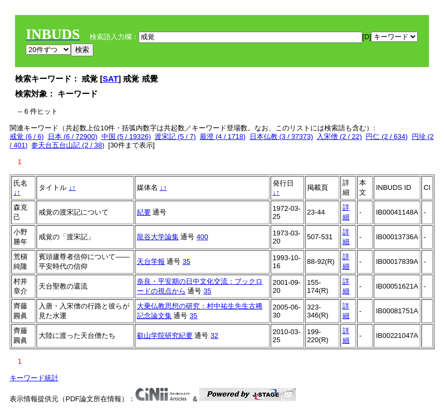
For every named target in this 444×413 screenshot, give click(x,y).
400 (202, 237)
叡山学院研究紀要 (165, 335)
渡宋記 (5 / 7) (175, 136)
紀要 (144, 212)
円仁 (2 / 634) (386, 136)
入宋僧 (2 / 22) (339, 136)
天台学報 (151, 261)
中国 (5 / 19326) (126, 136)
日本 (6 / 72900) (73, 136)
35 (186, 261)
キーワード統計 (34, 378)
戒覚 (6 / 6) (27, 136)
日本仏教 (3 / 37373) (282, 136)
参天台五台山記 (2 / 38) (67, 145)
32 (214, 335)
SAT (110, 78)
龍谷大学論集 (158, 237)
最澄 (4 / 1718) (222, 136)
